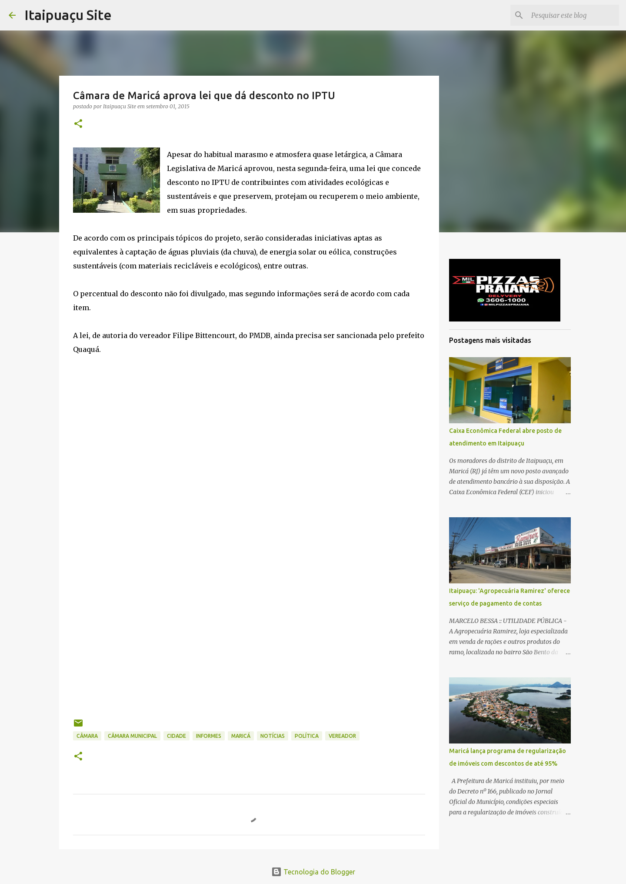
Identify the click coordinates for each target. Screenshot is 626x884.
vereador (342, 736)
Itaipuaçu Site (68, 15)
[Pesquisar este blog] (573, 15)
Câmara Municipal (132, 736)
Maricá (240, 736)
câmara (87, 736)
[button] (78, 124)
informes (208, 736)
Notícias (272, 736)
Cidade (176, 736)
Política (307, 736)
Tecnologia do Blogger (313, 872)
